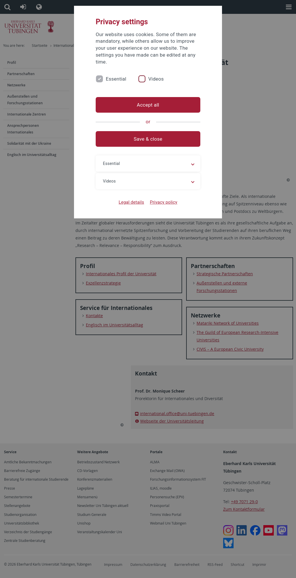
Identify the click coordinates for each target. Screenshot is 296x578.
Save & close (148, 139)
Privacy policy (163, 202)
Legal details (131, 202)
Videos (156, 79)
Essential (116, 79)
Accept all (148, 105)
